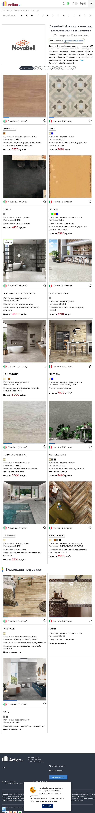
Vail (6, 712)
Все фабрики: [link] (8, 15)
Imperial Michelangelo (19, 293)
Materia (54, 374)
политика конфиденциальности (44, 801)
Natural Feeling (14, 454)
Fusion (53, 209)
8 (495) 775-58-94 (59, 766)
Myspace (9, 628)
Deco (52, 128)
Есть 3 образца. (66, 41)
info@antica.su (57, 770)
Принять (47, 806)
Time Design (57, 535)
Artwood (9, 128)
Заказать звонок (58, 777)
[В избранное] (44, 121)
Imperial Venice (59, 293)
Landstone (10, 374)
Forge (7, 209)
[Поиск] (64, 4)
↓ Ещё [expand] (80, 60)
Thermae (9, 535)
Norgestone (57, 454)
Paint (52, 628)
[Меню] (91, 3)
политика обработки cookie (52, 798)
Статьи (4, 768)
